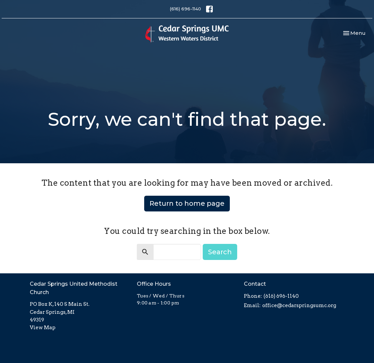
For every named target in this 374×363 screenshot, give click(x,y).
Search (220, 252)
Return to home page (187, 203)
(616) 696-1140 (185, 8)
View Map (43, 328)
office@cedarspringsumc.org (299, 305)
